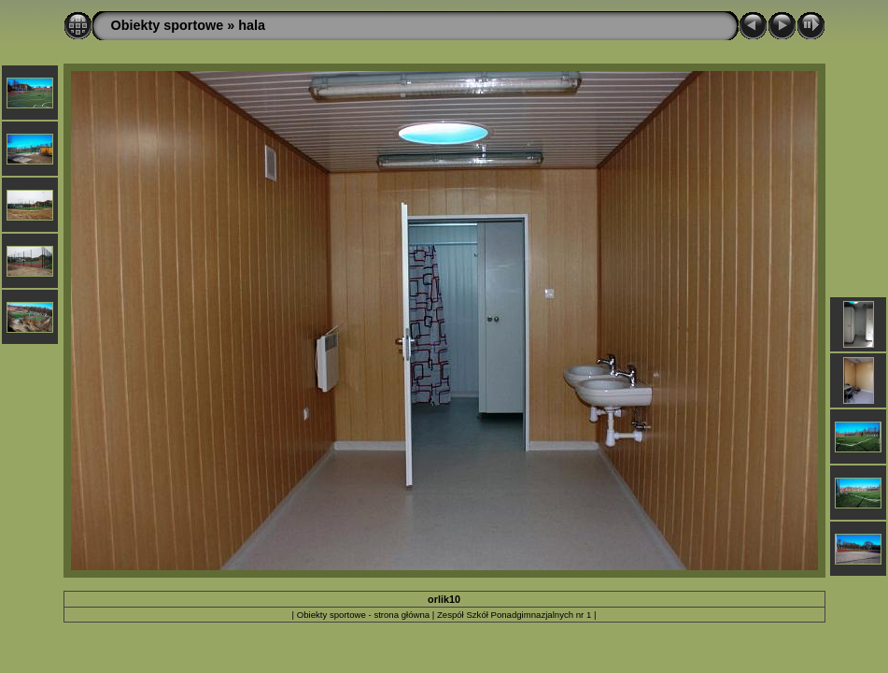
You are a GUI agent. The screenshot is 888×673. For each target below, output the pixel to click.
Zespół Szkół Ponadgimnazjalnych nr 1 (514, 614)
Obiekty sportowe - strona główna (363, 614)
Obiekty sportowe (167, 25)
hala (251, 25)
